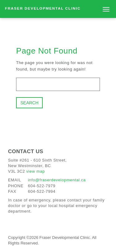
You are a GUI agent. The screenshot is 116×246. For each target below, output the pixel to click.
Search (29, 102)
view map (35, 171)
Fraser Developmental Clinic (42, 8)
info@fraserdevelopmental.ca (57, 180)
